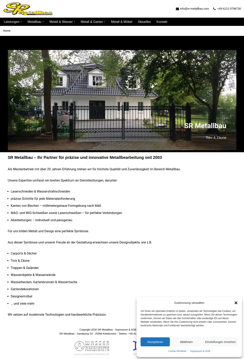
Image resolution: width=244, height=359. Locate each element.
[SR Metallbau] (28, 9)
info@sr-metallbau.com (194, 8)
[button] (236, 303)
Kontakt (161, 21)
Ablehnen (186, 342)
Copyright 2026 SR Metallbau (96, 329)
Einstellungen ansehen (220, 342)
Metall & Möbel (121, 21)
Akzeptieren (155, 342)
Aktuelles (144, 21)
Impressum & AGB (200, 351)
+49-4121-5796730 (229, 8)
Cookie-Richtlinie (177, 351)
